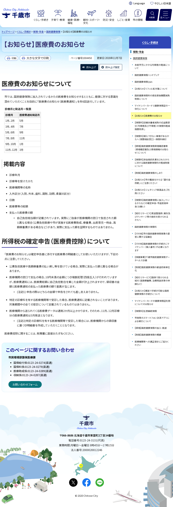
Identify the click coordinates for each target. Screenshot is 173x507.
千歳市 (16, 12)
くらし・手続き (24, 31)
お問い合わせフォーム (25, 384)
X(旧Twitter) (73, 482)
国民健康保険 (53, 31)
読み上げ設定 (112, 67)
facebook (86, 482)
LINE (99, 482)
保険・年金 (38, 31)
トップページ (8, 31)
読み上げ (91, 67)
